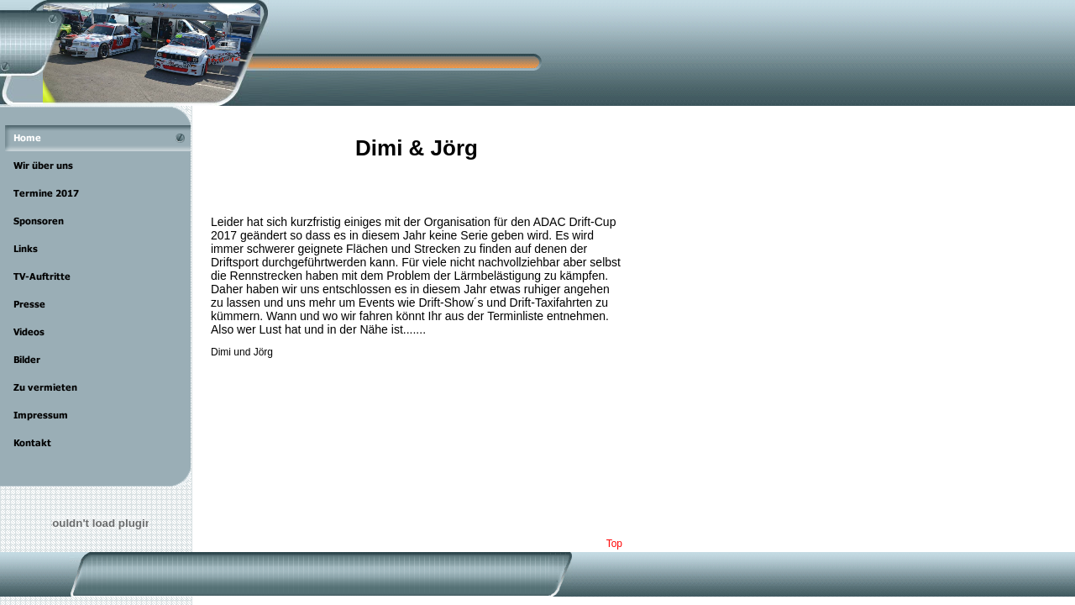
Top (614, 544)
